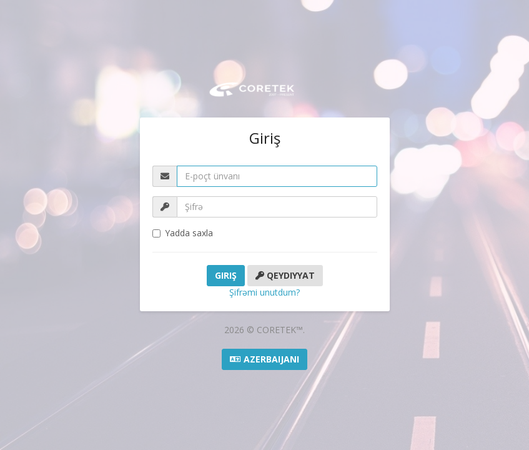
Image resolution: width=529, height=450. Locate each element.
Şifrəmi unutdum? (264, 292)
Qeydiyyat (285, 275)
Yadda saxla (182, 233)
